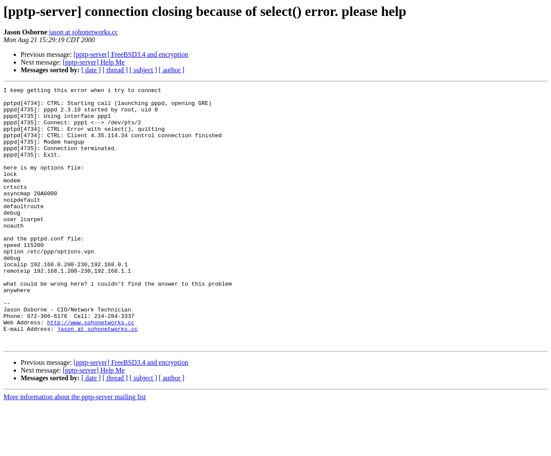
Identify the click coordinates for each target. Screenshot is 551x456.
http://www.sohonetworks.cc (90, 370)
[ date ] (91, 70)
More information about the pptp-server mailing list (74, 448)
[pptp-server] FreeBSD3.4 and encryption (131, 54)
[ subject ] (143, 70)
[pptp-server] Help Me (94, 62)
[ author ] (172, 70)
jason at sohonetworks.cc (83, 32)
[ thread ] (115, 70)
